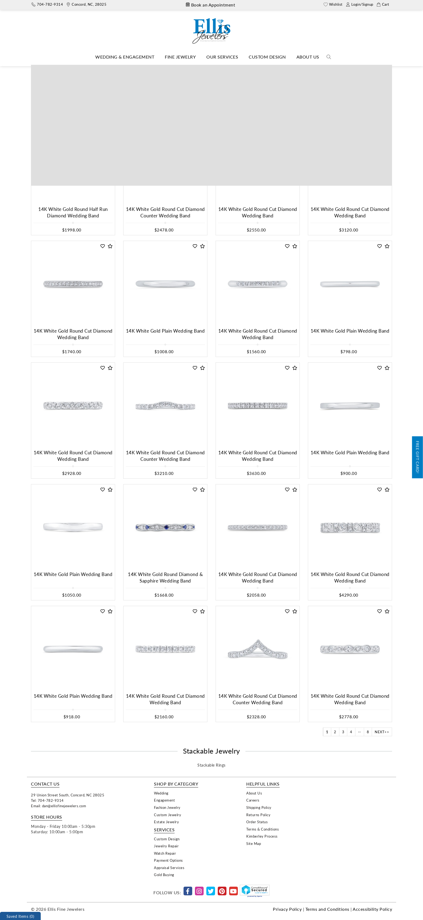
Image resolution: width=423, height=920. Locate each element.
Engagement (164, 800)
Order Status (257, 821)
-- (359, 731)
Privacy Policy (287, 909)
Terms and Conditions (327, 909)
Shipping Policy (259, 807)
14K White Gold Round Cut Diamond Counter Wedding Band (165, 212)
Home (178, 68)
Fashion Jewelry (167, 807)
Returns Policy (258, 814)
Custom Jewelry (167, 814)
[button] (102, 124)
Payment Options (168, 860)
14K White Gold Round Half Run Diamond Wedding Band (73, 212)
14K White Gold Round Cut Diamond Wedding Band (257, 212)
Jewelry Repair (166, 846)
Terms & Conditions (262, 829)
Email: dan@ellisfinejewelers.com (58, 805)
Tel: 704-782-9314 (47, 800)
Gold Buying (164, 874)
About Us (307, 57)
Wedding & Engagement (124, 57)
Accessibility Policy (372, 909)
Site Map (253, 843)
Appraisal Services (169, 867)
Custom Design (267, 57)
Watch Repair (165, 853)
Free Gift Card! (417, 457)
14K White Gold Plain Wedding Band (165, 331)
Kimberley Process (262, 836)
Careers (253, 800)
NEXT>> (382, 731)
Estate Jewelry (166, 821)
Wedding (161, 793)
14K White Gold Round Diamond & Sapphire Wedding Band (165, 577)
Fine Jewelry (180, 57)
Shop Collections (203, 68)
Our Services (222, 57)
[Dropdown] (124, 57)
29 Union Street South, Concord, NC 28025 (67, 795)
